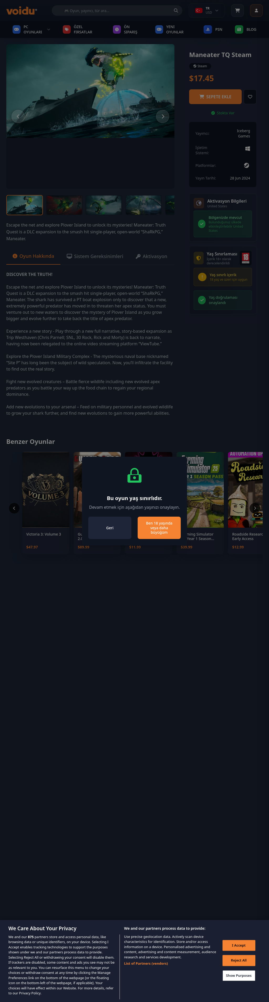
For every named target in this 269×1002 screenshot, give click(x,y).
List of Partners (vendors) (146, 966)
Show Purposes (239, 978)
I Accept (239, 948)
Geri (109, 527)
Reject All (239, 963)
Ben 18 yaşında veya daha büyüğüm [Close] (159, 528)
